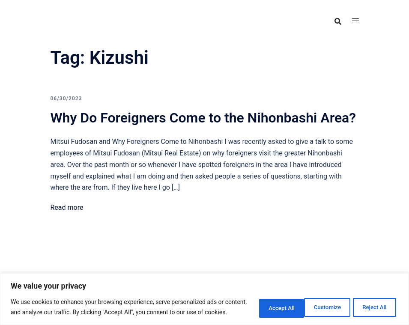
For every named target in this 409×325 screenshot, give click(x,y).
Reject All (317, 302)
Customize (262, 302)
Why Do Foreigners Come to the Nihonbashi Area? (203, 118)
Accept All (372, 302)
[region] (204, 294)
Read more (67, 207)
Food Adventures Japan (105, 14)
